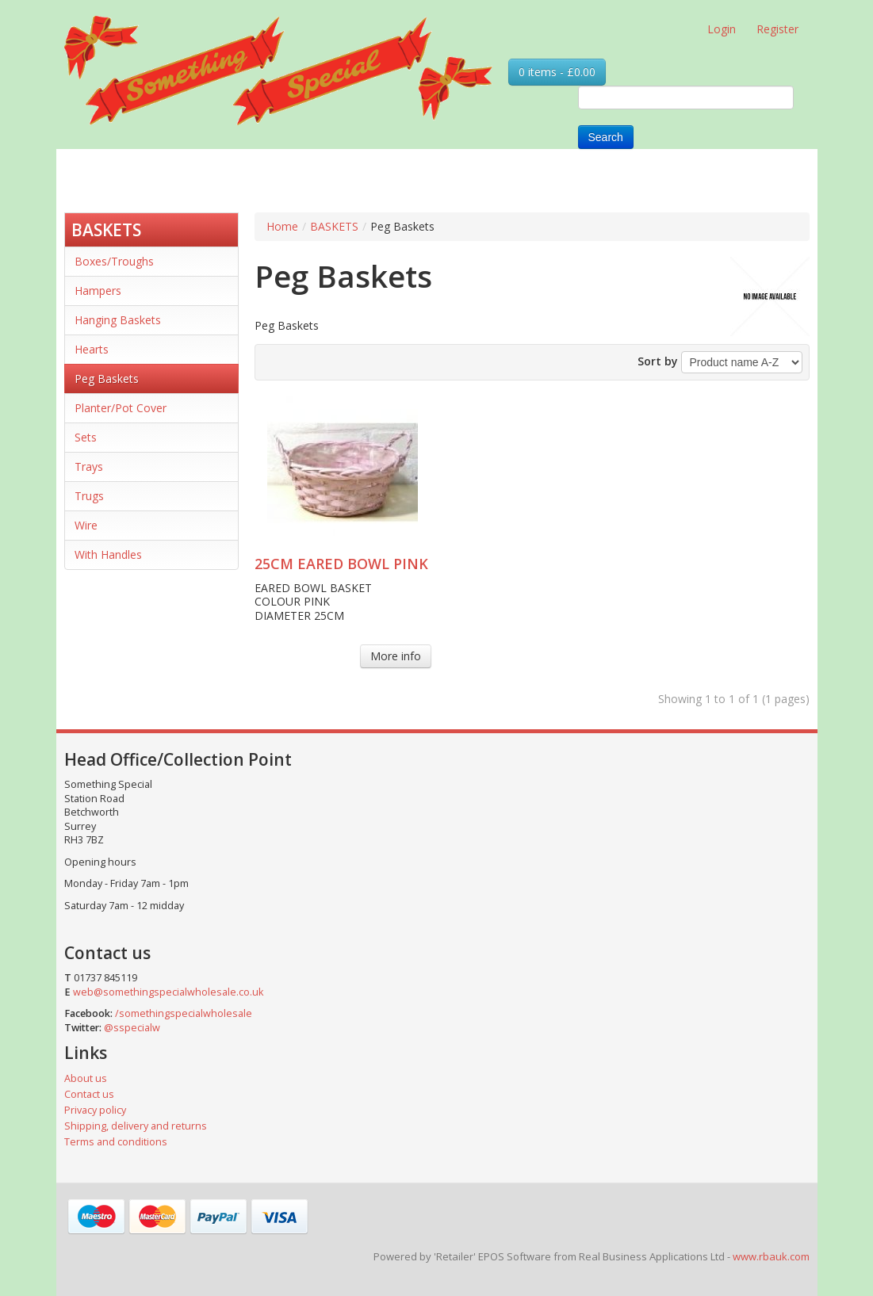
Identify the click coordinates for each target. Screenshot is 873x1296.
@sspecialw (132, 1027)
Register (777, 28)
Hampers (98, 290)
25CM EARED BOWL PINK (341, 563)
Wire (86, 525)
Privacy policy (95, 1110)
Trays (89, 466)
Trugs (89, 495)
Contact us (89, 1094)
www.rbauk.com (771, 1256)
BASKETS (106, 230)
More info (395, 655)
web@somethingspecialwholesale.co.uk (168, 992)
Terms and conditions (115, 1142)
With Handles (108, 554)
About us (85, 1078)
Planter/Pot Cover (121, 407)
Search (605, 137)
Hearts (92, 349)
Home (282, 226)
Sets (86, 437)
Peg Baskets (107, 378)
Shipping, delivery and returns (135, 1126)
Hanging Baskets (118, 319)
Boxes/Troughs (114, 261)
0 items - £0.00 (557, 71)
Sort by (658, 361)
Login (721, 28)
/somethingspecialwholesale (183, 1013)
